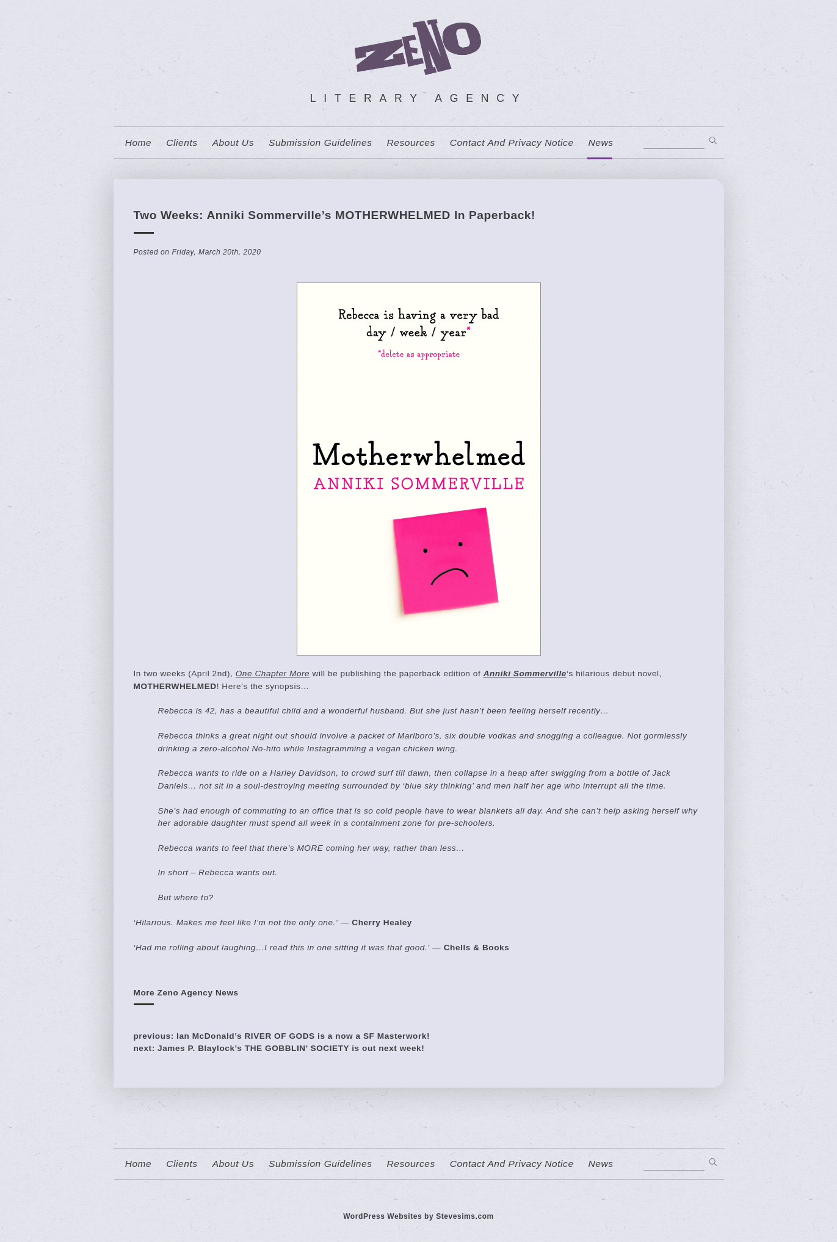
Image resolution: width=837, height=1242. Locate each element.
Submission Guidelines (320, 143)
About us (233, 143)
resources (411, 143)
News (601, 143)
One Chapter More (273, 673)
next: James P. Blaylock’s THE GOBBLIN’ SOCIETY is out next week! (279, 1048)
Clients (181, 143)
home (138, 143)
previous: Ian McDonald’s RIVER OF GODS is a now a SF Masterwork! (282, 1036)
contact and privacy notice (512, 143)
